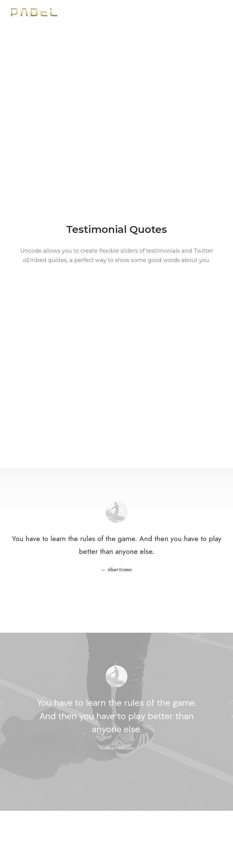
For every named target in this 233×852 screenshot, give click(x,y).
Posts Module (26, 771)
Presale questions (114, 809)
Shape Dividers (28, 803)
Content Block (28, 779)
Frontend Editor (29, 747)
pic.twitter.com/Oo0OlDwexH (113, 547)
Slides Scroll (24, 795)
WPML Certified (29, 811)
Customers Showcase (193, 797)
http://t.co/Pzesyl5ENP (117, 533)
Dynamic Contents (32, 787)
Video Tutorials (110, 778)
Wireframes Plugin (32, 763)
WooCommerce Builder (38, 756)
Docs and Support (115, 747)
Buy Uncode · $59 (116, 701)
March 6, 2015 (149, 570)
